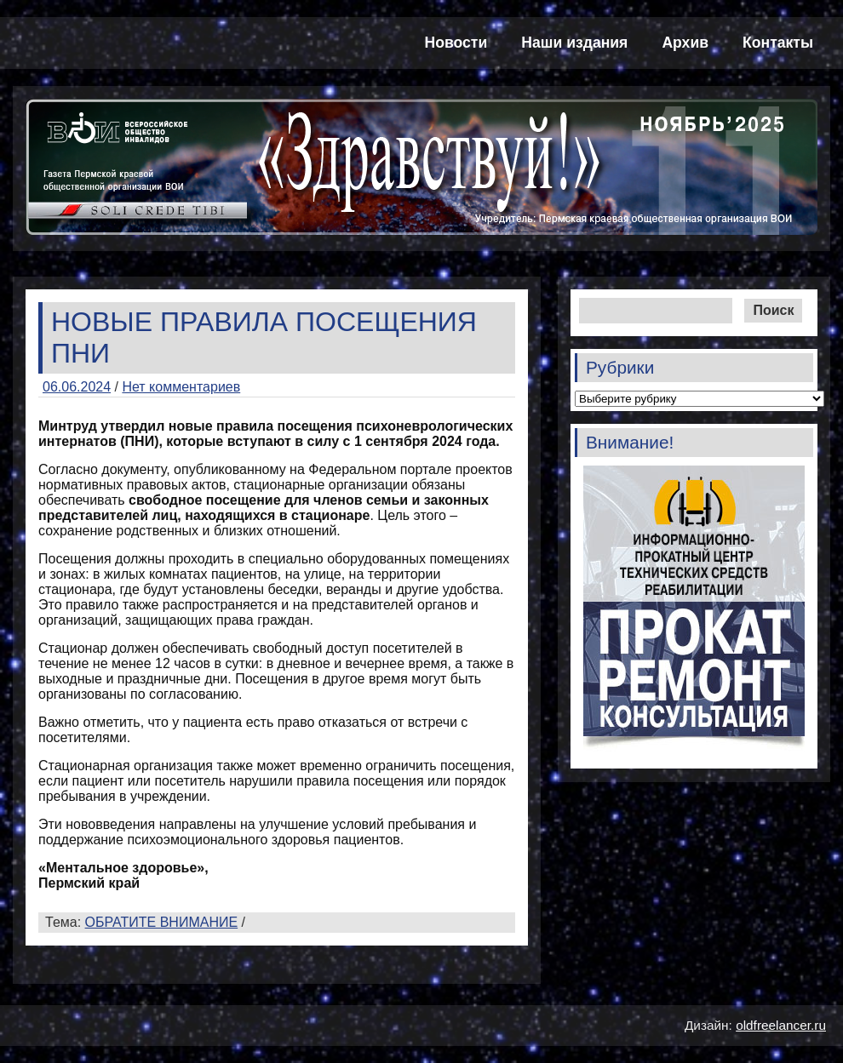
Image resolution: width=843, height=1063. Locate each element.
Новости (456, 42)
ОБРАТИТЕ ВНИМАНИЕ (161, 922)
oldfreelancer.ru (781, 1025)
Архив (685, 42)
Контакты (778, 42)
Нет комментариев (181, 387)
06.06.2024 (77, 387)
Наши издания (574, 42)
